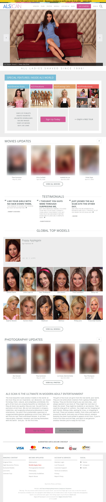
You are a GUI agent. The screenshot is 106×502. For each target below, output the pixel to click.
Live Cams (6, 471)
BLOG (73, 6)
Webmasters (33, 462)
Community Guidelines (36, 473)
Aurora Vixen (28, 307)
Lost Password (59, 465)
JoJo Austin (61, 279)
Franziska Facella (94, 307)
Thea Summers (17, 177)
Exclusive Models (8, 468)
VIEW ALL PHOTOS (53, 382)
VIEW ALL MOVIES (53, 184)
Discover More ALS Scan (69, 430)
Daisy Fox (94, 279)
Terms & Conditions (61, 471)
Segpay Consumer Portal (65, 496)
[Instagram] (84, 465)
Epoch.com (73, 494)
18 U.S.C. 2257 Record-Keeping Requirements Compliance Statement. (53, 488)
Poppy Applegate (31, 240)
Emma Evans (11, 279)
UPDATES (36, 6)
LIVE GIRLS (65, 6)
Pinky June (78, 307)
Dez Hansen (17, 376)
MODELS (56, 6)
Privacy (57, 473)
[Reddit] (83, 468)
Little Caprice (28, 279)
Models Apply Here (35, 465)
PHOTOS (49, 6)
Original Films (7, 462)
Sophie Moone (11, 307)
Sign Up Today (53, 119)
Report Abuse (33, 476)
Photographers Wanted (36, 468)
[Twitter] (83, 462)
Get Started (84, 6)
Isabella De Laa (65, 177)
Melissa (61, 307)
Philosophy (32, 471)
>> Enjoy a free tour (84, 119)
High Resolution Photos (11, 465)
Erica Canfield (41, 177)
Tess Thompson (45, 279)
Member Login (59, 462)
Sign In (95, 6)
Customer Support (61, 468)
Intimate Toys (7, 473)
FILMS (43, 6)
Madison (45, 307)
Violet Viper (89, 177)
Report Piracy (59, 476)
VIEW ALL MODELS (53, 329)
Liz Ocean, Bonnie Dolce (65, 376)
